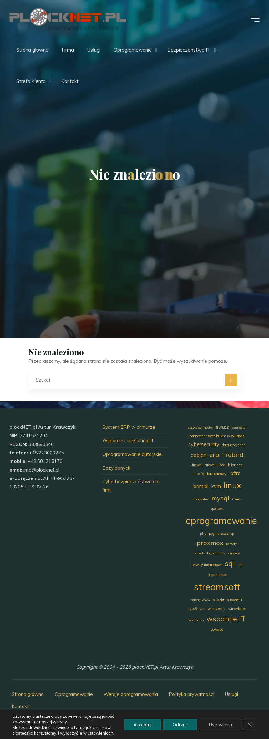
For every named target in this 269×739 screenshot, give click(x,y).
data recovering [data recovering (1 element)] (234, 445)
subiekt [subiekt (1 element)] (218, 600)
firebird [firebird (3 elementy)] (232, 454)
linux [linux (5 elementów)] (232, 485)
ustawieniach (100, 733)
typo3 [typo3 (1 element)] (192, 608)
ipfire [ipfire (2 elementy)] (235, 473)
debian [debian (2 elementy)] (198, 455)
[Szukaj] (231, 380)
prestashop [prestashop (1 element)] (225, 533)
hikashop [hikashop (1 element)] (235, 465)
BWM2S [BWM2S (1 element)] (222, 427)
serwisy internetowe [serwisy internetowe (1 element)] (206, 565)
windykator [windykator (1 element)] (237, 608)
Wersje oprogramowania (131, 694)
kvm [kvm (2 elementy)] (216, 486)
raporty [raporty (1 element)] (231, 544)
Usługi (231, 694)
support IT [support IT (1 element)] (235, 600)
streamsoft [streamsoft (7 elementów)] (217, 586)
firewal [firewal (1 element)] (197, 465)
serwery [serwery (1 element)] (234, 553)
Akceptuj (142, 724)
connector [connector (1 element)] (239, 427)
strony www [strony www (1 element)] (200, 600)
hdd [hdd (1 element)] (222, 465)
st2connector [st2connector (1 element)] (217, 575)
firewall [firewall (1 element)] (210, 465)
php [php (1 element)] (203, 533)
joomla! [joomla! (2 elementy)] (200, 486)
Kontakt (20, 706)
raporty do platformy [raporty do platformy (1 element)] (209, 553)
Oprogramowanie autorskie (132, 454)
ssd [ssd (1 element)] (240, 565)
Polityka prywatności (191, 694)
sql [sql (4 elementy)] (230, 563)
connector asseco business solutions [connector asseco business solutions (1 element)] (217, 436)
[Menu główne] (254, 19)
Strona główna (28, 694)
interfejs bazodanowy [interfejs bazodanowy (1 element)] (210, 474)
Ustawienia (220, 724)
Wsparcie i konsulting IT (128, 440)
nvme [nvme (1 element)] (236, 499)
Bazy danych (116, 468)
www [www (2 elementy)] (217, 629)
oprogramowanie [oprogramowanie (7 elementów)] (221, 520)
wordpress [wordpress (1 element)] (196, 620)
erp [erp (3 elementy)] (214, 454)
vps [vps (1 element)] (202, 608)
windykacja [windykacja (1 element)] (217, 608)
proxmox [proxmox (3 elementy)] (210, 543)
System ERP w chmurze (128, 427)
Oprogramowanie (74, 694)
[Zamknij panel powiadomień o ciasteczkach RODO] (249, 724)
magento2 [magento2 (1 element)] (201, 499)
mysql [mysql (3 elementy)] (220, 498)
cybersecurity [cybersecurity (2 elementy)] (203, 444)
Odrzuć (180, 724)
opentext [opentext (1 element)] (217, 508)
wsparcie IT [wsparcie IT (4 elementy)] (226, 618)
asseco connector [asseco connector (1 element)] (200, 427)
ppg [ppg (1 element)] (212, 533)
